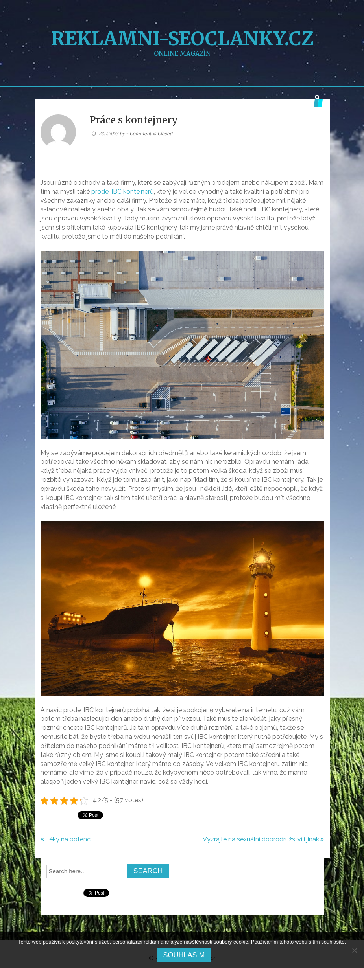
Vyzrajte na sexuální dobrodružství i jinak (261, 839)
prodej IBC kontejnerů (122, 191)
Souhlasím (184, 955)
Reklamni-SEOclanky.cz (182, 38)
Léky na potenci (68, 839)
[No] (354, 950)
